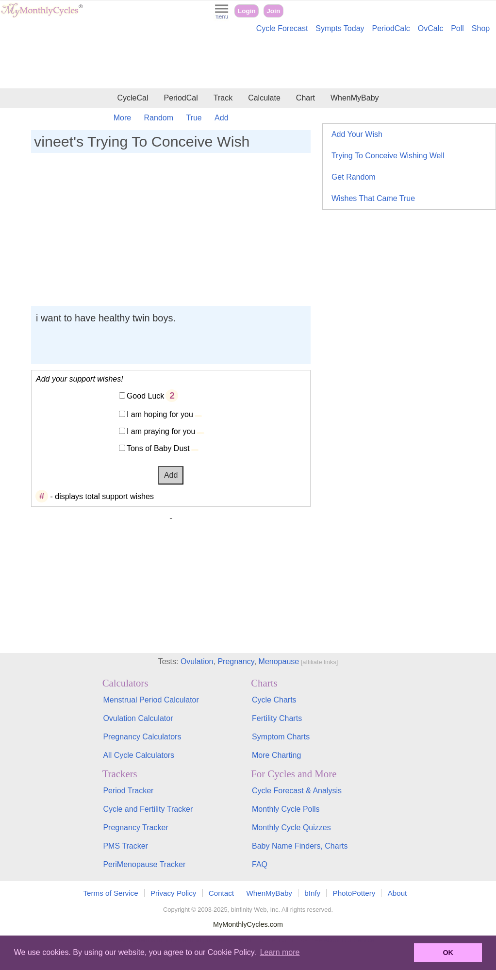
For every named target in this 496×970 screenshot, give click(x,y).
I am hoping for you (160, 414)
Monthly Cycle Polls (286, 809)
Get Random (353, 177)
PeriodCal (181, 98)
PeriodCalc (391, 28)
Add (221, 118)
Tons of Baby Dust (158, 448)
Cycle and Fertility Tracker (148, 809)
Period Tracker (128, 790)
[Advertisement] (248, 62)
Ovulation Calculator (138, 718)
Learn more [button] (280, 952)
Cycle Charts (274, 700)
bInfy (312, 893)
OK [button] (448, 952)
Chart (305, 98)
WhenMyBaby (355, 98)
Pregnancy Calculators (142, 737)
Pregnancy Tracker (135, 827)
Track (223, 98)
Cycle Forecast (282, 28)
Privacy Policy (173, 893)
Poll (457, 28)
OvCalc (430, 28)
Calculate (264, 98)
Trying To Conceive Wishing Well (388, 155)
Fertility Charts (277, 718)
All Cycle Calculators (138, 755)
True (193, 118)
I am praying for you (161, 431)
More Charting (276, 755)
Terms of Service (110, 893)
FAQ (259, 864)
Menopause (279, 661)
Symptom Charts (281, 737)
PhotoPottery (354, 893)
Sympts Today (339, 28)
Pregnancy (235, 661)
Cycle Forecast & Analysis (297, 790)
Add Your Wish (356, 134)
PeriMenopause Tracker (144, 864)
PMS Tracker (125, 846)
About (397, 893)
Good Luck (145, 396)
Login (247, 11)
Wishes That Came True (373, 198)
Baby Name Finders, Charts (299, 846)
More (122, 118)
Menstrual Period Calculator (150, 700)
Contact (221, 893)
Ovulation (197, 661)
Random (158, 118)
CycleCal (132, 98)
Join (273, 11)
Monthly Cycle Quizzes (291, 827)
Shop (481, 28)
